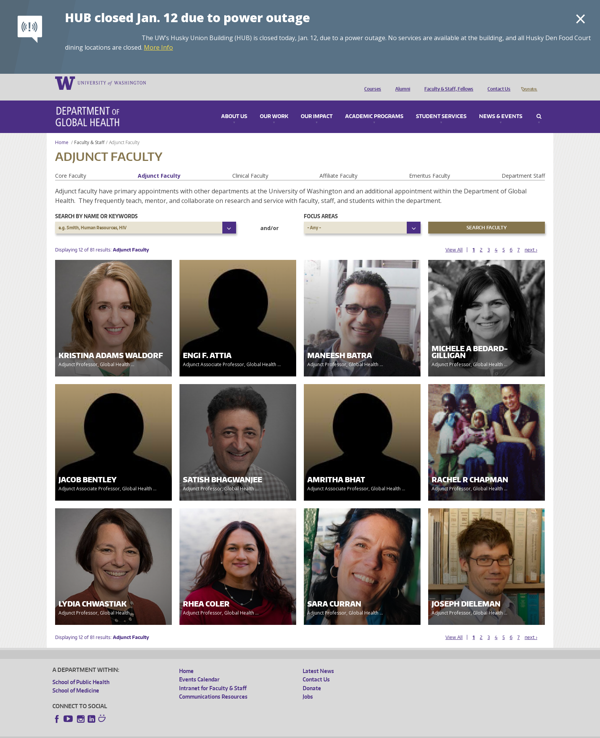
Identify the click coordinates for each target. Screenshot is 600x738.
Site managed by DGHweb (230, 732)
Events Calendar (199, 668)
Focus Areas (321, 205)
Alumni (400, 82)
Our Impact (317, 106)
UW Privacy (154, 732)
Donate (528, 82)
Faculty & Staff (89, 131)
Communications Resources (213, 686)
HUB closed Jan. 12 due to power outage (187, 17)
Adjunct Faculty (159, 165)
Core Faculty (70, 165)
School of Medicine (75, 679)
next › (531, 239)
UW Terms (185, 732)
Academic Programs (374, 106)
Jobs (308, 686)
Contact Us (497, 82)
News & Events (500, 106)
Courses (370, 82)
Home (61, 131)
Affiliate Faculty (338, 165)
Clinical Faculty (250, 165)
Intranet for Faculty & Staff (212, 677)
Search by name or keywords (96, 205)
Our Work (274, 106)
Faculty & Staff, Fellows (446, 82)
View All (454, 239)
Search (539, 106)
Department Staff (523, 165)
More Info (158, 47)
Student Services (441, 106)
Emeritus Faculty (429, 165)
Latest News (318, 660)
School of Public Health (80, 671)
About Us (234, 106)
